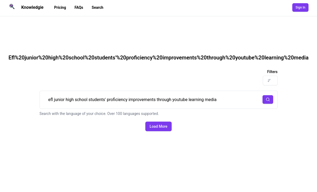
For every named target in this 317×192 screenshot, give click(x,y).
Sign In (300, 7)
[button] (268, 99)
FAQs (78, 7)
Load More (158, 126)
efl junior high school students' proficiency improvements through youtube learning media (158, 100)
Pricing (60, 7)
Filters (272, 72)
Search (97, 7)
